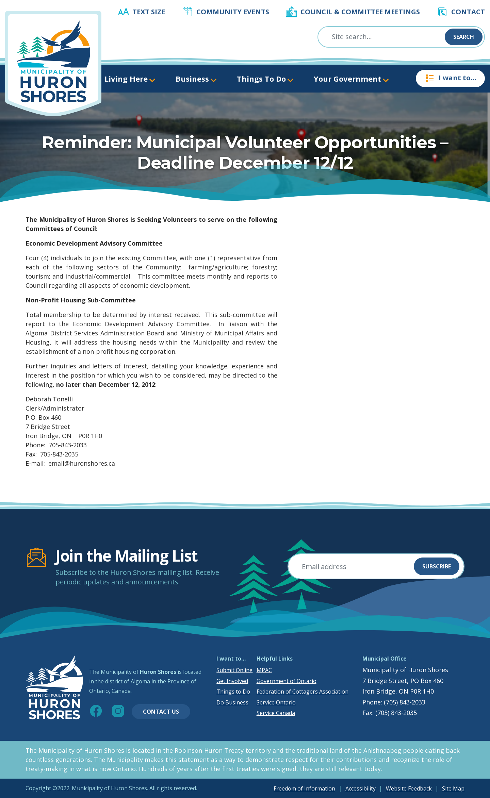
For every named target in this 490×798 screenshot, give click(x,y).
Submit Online (234, 670)
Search (463, 36)
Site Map (453, 788)
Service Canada (276, 713)
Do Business (232, 702)
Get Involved (232, 681)
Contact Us (161, 711)
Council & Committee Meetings (360, 11)
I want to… (450, 78)
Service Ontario (276, 702)
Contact (468, 11)
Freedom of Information (304, 788)
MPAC (264, 670)
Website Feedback (409, 788)
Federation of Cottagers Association (302, 691)
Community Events (232, 11)
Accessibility (360, 788)
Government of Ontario (286, 681)
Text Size (148, 11)
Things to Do (233, 691)
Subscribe (436, 566)
